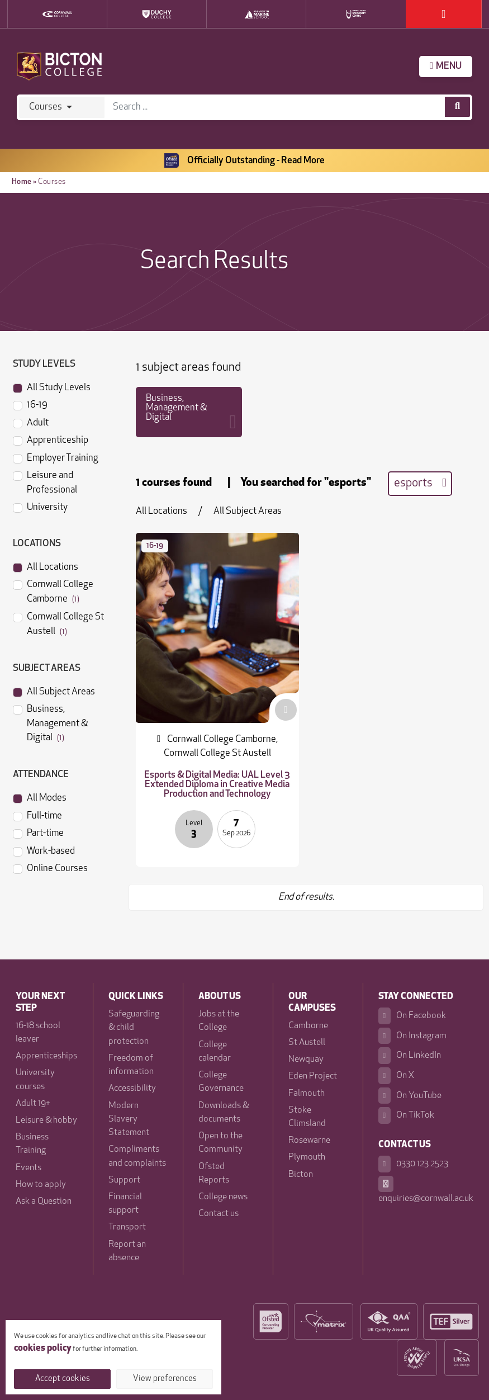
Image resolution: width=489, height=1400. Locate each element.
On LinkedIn (409, 1055)
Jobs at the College (218, 1021)
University (40, 506)
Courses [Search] (45, 107)
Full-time (37, 815)
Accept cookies (62, 1379)
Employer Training (55, 457)
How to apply (41, 1184)
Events (28, 1167)
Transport (127, 1227)
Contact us (218, 1213)
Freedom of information (131, 1065)
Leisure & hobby (46, 1120)
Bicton (300, 1174)
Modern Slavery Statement (128, 1119)
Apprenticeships (46, 1056)
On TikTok (406, 1115)
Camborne (308, 1025)
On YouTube (409, 1095)
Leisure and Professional (45, 482)
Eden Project (312, 1076)
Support (124, 1180)
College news (223, 1197)
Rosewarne (309, 1140)
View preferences (165, 1379)
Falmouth (306, 1093)
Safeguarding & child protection (133, 1028)
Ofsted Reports (213, 1173)
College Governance (221, 1082)
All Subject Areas (54, 691)
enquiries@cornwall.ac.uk (425, 1190)
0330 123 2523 (413, 1164)
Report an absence (127, 1251)
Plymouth (306, 1157)
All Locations (45, 566)
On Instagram (412, 1036)
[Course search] (457, 107)
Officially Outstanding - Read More (244, 160)
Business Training (32, 1144)
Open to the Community (220, 1143)
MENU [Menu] (446, 66)
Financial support (125, 1204)
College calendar (214, 1051)
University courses (35, 1079)
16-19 (30, 404)
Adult (31, 422)
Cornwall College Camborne (53, 591)
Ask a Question (44, 1201)
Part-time (38, 832)
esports (420, 483)
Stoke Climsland (307, 1117)
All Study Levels (52, 387)
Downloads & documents (223, 1112)
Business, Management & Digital (50, 722)
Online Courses (50, 868)
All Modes (40, 797)
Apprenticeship (50, 439)
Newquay (306, 1059)
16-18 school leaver (38, 1032)
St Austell (306, 1042)
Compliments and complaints (137, 1156)
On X (396, 1075)
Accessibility (132, 1088)
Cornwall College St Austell (58, 623)
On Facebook (411, 1016)
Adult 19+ (33, 1103)
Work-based (44, 850)
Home (22, 182)
